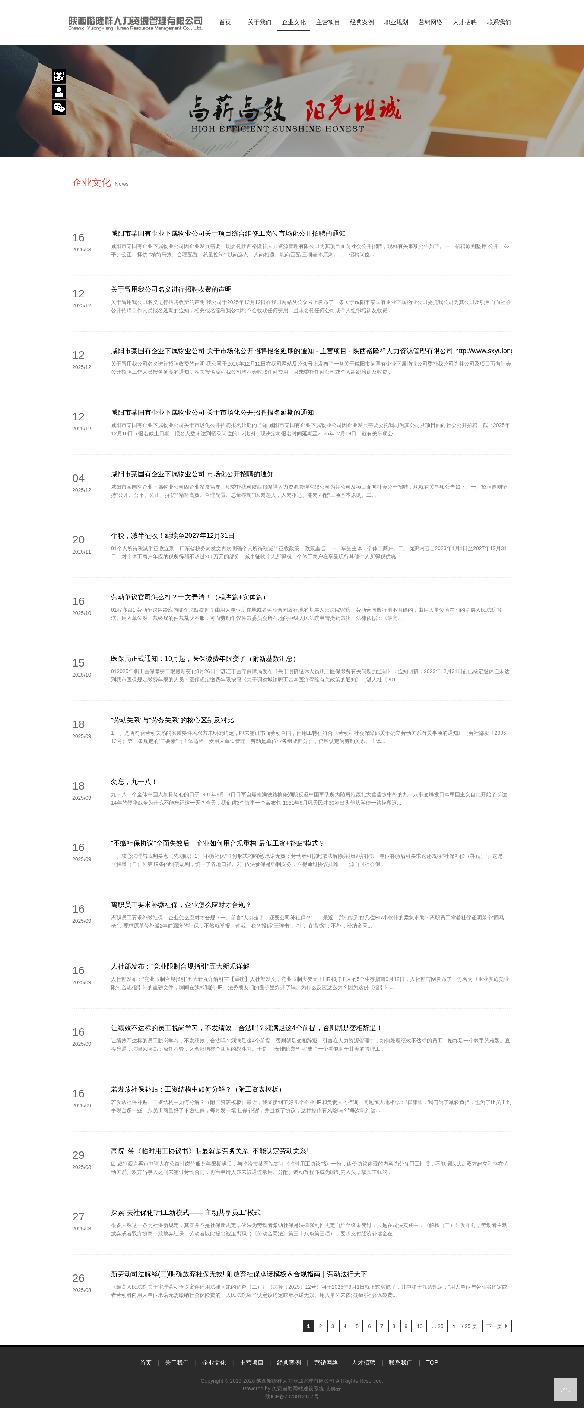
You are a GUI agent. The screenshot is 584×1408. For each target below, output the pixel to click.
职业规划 (396, 22)
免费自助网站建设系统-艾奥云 (307, 1389)
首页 (225, 22)
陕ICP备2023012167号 (291, 1396)
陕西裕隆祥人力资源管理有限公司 (295, 1381)
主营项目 (328, 22)
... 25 (438, 1326)
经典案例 (362, 22)
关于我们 (259, 22)
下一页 (494, 1326)
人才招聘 (464, 22)
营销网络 (430, 22)
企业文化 (293, 22)
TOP (432, 1363)
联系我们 (499, 22)
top (565, 1389)
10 (420, 1326)
